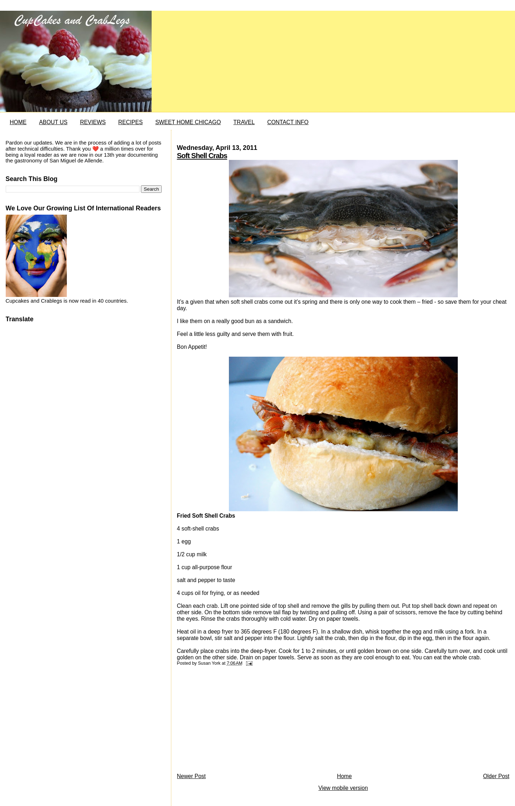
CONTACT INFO (288, 122)
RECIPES (130, 122)
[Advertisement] (230, 721)
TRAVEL (244, 122)
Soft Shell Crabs (202, 156)
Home (344, 776)
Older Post (496, 776)
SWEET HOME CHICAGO (188, 122)
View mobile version (343, 788)
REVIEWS (93, 122)
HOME (18, 122)
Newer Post (191, 776)
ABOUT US (53, 122)
